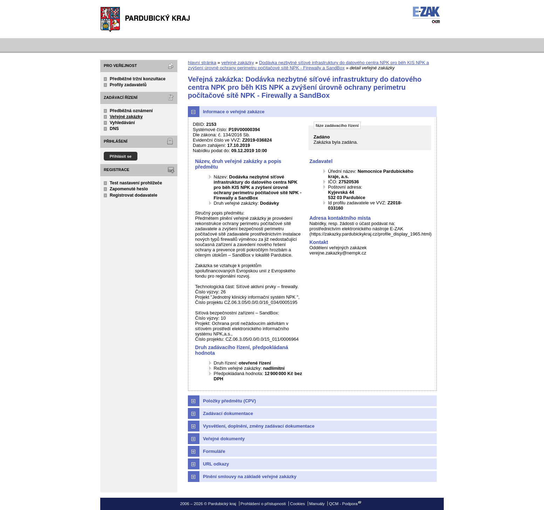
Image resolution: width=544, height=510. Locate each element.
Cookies (297, 503)
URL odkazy (216, 464)
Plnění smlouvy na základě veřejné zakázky (250, 476)
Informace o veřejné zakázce (234, 111)
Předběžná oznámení (131, 110)
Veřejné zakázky (126, 116)
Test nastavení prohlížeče (136, 183)
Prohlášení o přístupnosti (263, 503)
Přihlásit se (121, 156)
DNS (114, 128)
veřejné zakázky (237, 62)
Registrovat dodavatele (133, 195)
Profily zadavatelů (128, 84)
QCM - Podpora (343, 503)
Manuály (317, 503)
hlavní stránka (202, 62)
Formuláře (214, 451)
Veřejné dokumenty (224, 438)
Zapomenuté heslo (129, 188)
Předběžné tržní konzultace (137, 78)
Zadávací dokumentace (228, 413)
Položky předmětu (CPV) (229, 400)
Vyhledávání (122, 122)
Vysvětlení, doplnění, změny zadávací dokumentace (258, 426)
